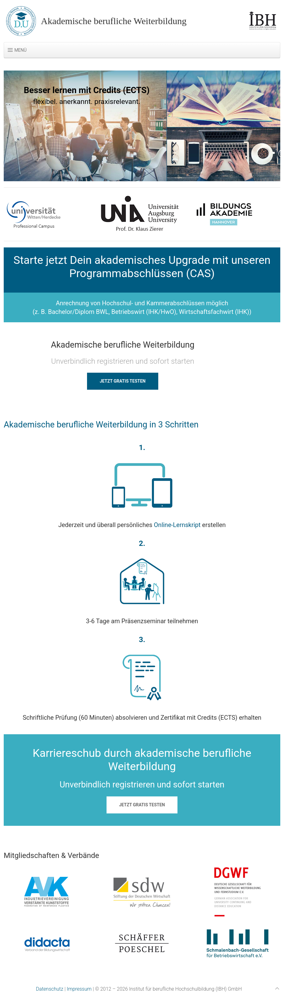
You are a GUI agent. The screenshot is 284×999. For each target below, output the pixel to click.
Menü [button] (17, 50)
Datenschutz (49, 989)
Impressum (79, 989)
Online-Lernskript (177, 525)
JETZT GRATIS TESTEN (123, 381)
